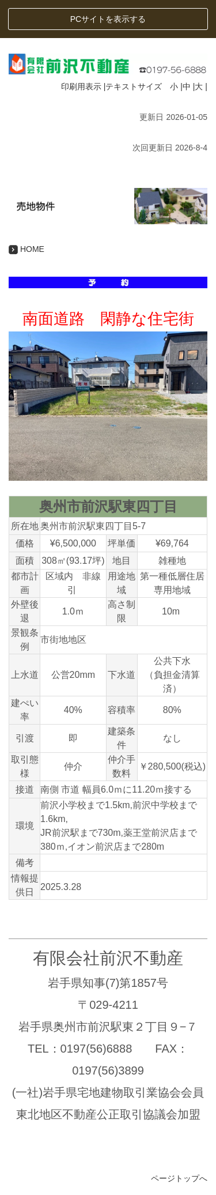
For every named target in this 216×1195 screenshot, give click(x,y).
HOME (26, 249)
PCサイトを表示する (108, 19)
